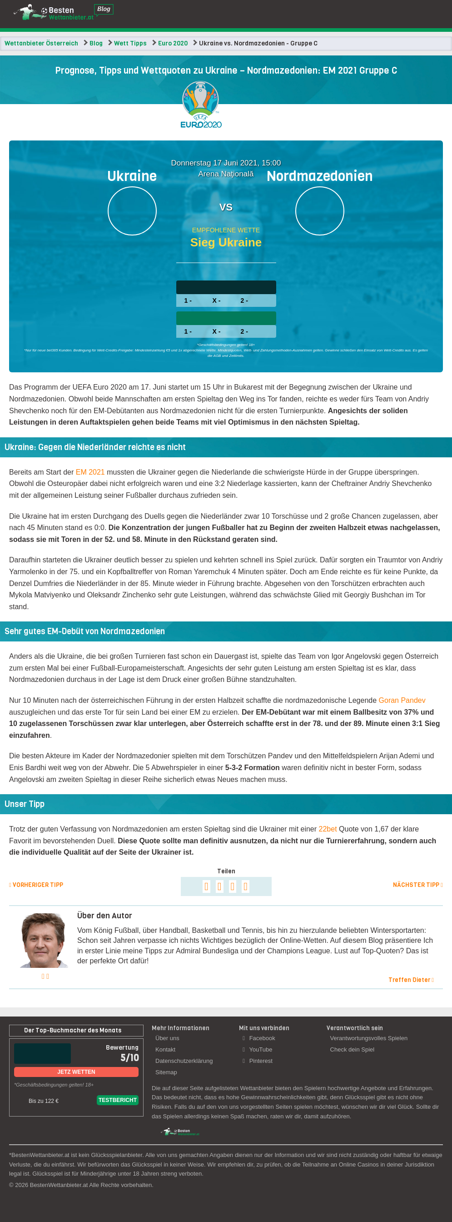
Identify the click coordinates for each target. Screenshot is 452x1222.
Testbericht (118, 1100)
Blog (96, 43)
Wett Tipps (130, 43)
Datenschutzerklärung (184, 1060)
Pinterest (258, 1060)
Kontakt (165, 1049)
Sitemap (166, 1072)
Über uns (167, 1038)
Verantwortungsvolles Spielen (369, 1038)
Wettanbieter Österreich (41, 43)
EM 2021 (90, 472)
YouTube (257, 1049)
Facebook (259, 1038)
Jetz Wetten (76, 1072)
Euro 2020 (173, 43)
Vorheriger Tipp (36, 885)
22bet (328, 829)
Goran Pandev (402, 700)
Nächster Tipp (418, 885)
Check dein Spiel (352, 1049)
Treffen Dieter (411, 980)
